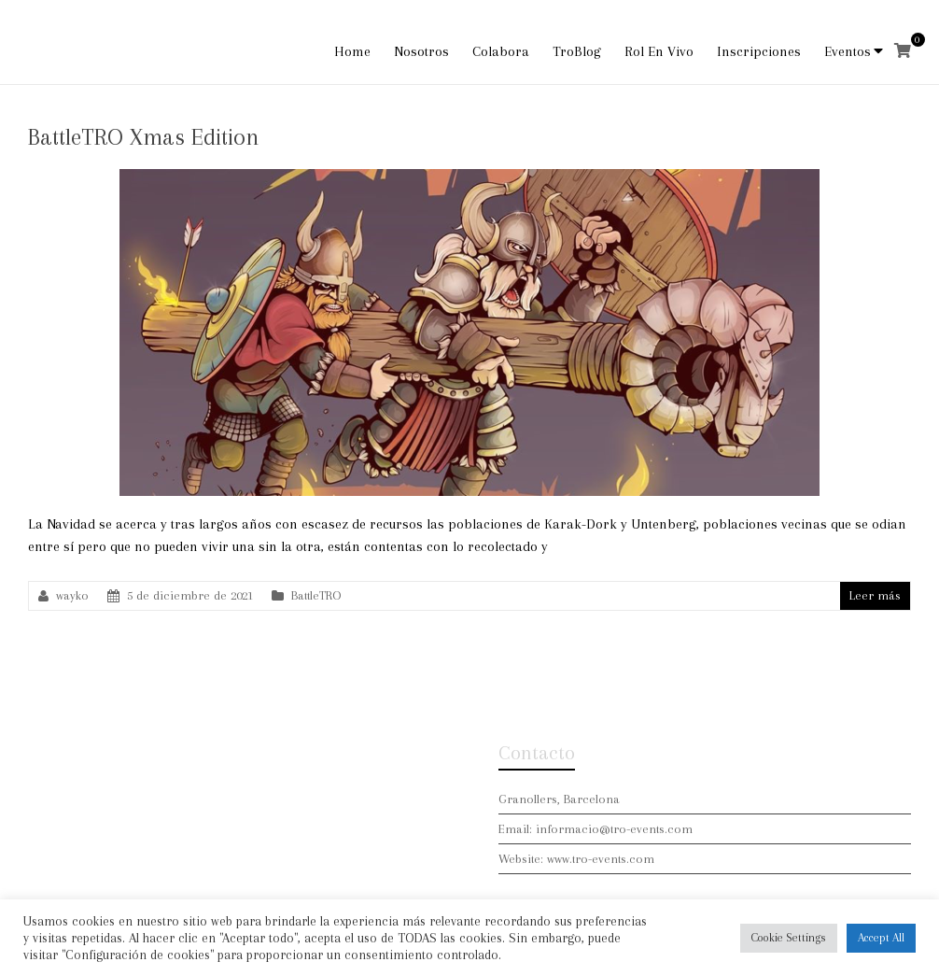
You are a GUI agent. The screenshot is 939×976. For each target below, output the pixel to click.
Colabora (500, 51)
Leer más (875, 595)
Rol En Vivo (659, 51)
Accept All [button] (881, 937)
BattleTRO (316, 595)
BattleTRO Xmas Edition (143, 136)
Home (352, 51)
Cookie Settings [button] (788, 937)
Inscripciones (759, 51)
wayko (72, 595)
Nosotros (421, 51)
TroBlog (577, 51)
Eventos (847, 51)
